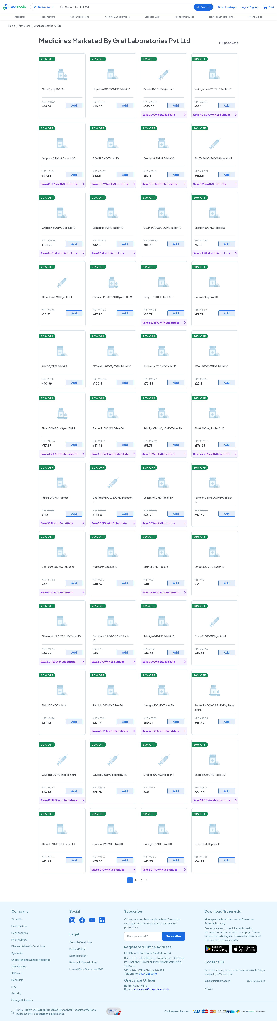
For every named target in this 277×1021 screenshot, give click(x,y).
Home (11, 26)
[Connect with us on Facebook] (82, 920)
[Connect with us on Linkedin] (102, 920)
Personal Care (48, 17)
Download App (227, 7)
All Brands (17, 973)
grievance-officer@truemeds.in (151, 989)
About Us (16, 919)
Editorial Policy (77, 955)
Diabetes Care (152, 17)
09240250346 (148, 973)
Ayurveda (16, 953)
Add (74, 105)
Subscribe (173, 936)
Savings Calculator (22, 1000)
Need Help (17, 979)
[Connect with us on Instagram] (72, 920)
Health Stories (19, 932)
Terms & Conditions (80, 942)
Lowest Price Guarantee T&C (86, 969)
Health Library (19, 939)
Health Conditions (79, 17)
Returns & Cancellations (83, 962)
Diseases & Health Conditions (28, 946)
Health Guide (255, 17)
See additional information (49, 1013)
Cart (271, 7)
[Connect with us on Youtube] (92, 920)
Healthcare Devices (184, 17)
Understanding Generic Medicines (30, 959)
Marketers (24, 26)
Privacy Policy (77, 948)
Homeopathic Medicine (221, 17)
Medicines (20, 17)
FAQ (13, 986)
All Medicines (18, 966)
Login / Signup (250, 7)
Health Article (19, 926)
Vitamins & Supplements (117, 17)
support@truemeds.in (217, 980)
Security (16, 993)
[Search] (128, 7)
